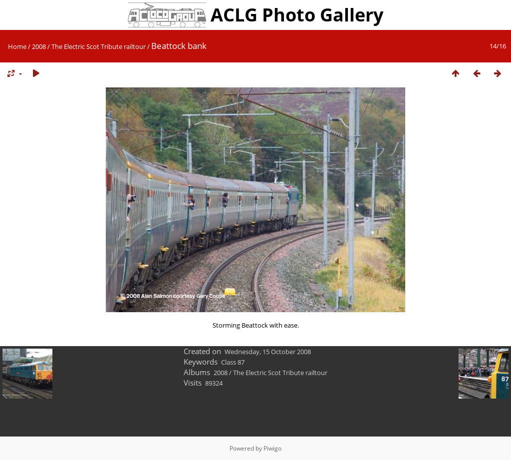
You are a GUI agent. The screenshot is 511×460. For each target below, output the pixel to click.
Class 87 (233, 362)
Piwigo (272, 448)
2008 (39, 46)
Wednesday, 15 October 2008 (268, 351)
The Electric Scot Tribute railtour (98, 46)
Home (17, 46)
